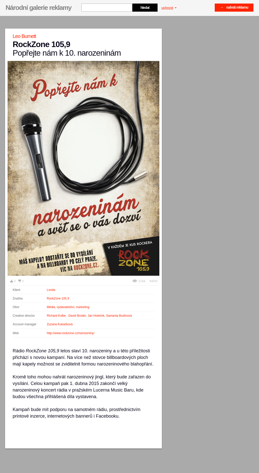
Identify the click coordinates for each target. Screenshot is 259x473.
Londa (51, 290)
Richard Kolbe (57, 315)
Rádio (153, 281)
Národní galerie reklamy (38, 7)
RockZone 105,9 (58, 298)
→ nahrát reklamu (234, 7)
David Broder (77, 315)
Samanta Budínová (119, 315)
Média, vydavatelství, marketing (68, 307)
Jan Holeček (96, 315)
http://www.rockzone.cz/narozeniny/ (70, 333)
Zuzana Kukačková (60, 324)
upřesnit (169, 8)
